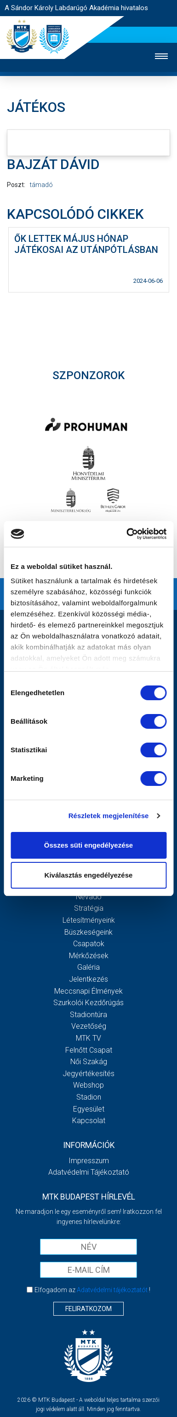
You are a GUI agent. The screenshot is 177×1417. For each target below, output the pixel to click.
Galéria (88, 967)
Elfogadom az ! (92, 1290)
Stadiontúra (88, 1014)
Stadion (88, 1097)
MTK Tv (88, 1038)
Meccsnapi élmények (88, 991)
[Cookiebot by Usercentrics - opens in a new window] (126, 534)
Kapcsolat (88, 1120)
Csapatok (88, 943)
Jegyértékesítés (88, 1073)
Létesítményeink (89, 920)
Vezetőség (88, 1026)
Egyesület (88, 1109)
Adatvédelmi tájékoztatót (112, 1290)
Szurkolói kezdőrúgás (88, 1002)
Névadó (89, 896)
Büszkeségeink (88, 932)
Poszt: (16, 184)
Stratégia (88, 908)
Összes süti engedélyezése (88, 845)
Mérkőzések (88, 955)
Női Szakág (88, 1061)
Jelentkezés (88, 979)
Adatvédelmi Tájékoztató (88, 1172)
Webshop (88, 1085)
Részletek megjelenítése (109, 816)
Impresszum (89, 1160)
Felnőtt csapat (88, 1050)
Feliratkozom (88, 1308)
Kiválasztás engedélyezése (89, 875)
